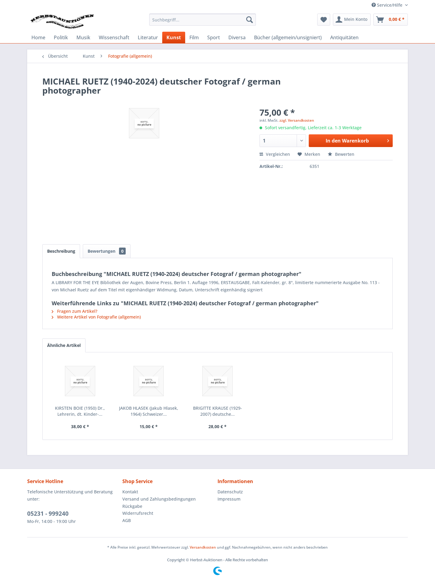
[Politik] (61, 37)
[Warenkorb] (390, 20)
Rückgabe (132, 506)
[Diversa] (237, 37)
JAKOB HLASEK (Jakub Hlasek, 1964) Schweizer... (148, 411)
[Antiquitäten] (344, 37)
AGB (126, 520)
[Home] (38, 37)
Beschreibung (61, 251)
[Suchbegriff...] (202, 20)
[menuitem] (202, 20)
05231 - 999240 (48, 514)
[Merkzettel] (323, 20)
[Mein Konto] (352, 20)
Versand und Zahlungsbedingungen (159, 499)
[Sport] (213, 37)
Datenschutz (230, 492)
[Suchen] (249, 20)
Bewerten (341, 154)
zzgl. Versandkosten (296, 120)
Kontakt (130, 492)
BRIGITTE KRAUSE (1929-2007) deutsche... (217, 411)
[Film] (194, 37)
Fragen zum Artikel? (74, 311)
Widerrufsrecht (137, 513)
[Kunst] (173, 37)
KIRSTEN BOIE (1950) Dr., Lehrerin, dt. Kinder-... (80, 411)
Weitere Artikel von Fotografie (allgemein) (96, 317)
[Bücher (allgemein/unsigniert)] (288, 37)
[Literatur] (148, 37)
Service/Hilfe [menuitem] (388, 5)
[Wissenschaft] (114, 37)
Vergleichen (274, 154)
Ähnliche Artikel (64, 345)
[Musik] (83, 37)
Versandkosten (203, 547)
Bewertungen (107, 251)
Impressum (229, 499)
